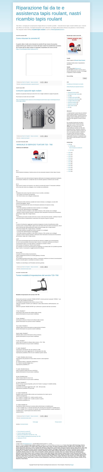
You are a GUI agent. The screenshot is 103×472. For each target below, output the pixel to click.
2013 (69, 169)
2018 (69, 160)
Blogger (72, 464)
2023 (69, 144)
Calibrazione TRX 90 (21, 438)
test (69, 95)
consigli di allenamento (73, 100)
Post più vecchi (58, 422)
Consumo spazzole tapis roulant (28, 91)
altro (69, 107)
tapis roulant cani (71, 105)
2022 (69, 152)
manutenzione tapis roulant (26, 268)
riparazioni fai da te (35, 84)
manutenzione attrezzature (26, 84)
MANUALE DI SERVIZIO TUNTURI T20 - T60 (34, 145)
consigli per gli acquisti (25, 138)
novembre (71, 146)
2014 (69, 167)
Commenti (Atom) (24, 424)
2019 (69, 158)
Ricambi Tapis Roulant (80, 60)
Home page (35, 422)
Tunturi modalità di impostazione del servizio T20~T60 (37, 275)
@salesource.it (78, 68)
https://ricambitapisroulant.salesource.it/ (27, 49)
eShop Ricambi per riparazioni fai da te (75, 86)
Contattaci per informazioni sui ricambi (75, 84)
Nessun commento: (34, 82)
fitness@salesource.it (57, 29)
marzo (70, 150)
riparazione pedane (72, 102)
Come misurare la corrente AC (28, 38)
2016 (69, 163)
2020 (69, 156)
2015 (69, 165)
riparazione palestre (72, 104)
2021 (69, 154)
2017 (69, 161)
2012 (69, 171)
